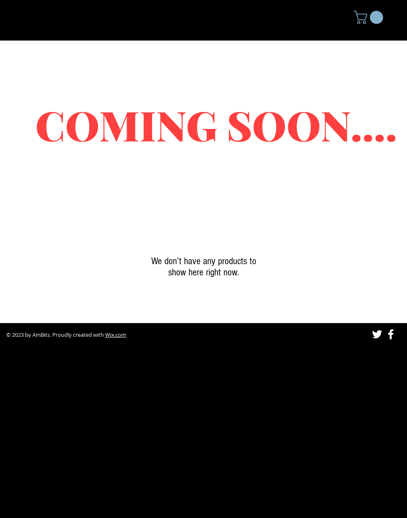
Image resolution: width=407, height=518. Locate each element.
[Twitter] (377, 334)
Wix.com (115, 334)
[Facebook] (390, 334)
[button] (370, 17)
